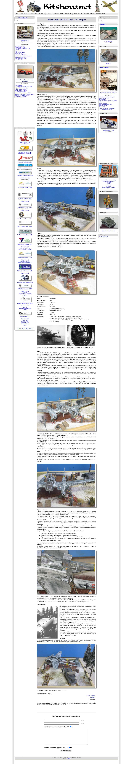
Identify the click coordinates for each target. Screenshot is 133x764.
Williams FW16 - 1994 (108, 130)
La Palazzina (108, 185)
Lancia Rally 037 (25, 40)
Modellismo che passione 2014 (25, 175)
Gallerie (49, 13)
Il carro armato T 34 (104, 98)
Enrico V (108, 208)
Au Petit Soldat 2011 (25, 316)
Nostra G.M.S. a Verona (21, 90)
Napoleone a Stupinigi (20, 96)
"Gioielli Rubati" (22, 18)
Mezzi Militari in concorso (24, 249)
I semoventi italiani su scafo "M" (108, 92)
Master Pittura (24, 321)
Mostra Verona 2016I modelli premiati (25, 143)
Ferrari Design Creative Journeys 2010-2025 (25, 80)
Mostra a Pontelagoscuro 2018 (23, 93)
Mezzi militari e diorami (25, 308)
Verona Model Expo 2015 (24, 168)
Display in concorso (25, 261)
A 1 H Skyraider (108, 41)
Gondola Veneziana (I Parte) (108, 180)
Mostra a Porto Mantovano (25, 162)
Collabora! (24, 13)
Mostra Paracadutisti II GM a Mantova (24, 94)
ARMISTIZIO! (102, 99)
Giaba (69, 761)
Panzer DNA (102, 107)
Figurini (25, 295)
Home (17, 13)
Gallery (93, 697)
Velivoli (25, 292)
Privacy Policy (100, 13)
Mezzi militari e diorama (25, 293)
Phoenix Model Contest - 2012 (25, 303)
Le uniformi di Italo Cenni (105, 109)
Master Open (25, 320)
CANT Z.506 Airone (20, 52)
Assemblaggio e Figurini (108, 187)
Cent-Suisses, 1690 (20, 46)
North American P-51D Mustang (23, 56)
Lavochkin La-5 (19, 59)
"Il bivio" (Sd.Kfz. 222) (20, 57)
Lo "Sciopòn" (108, 182)
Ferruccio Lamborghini (20, 54)
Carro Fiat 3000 (103, 103)
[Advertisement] (25, 112)
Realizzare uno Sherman (108, 231)
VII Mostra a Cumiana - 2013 (25, 244)
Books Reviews (58, 13)
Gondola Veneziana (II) (108, 181)
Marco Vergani (91, 696)
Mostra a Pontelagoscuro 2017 (23, 95)
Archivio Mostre (89, 13)
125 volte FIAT (18, 85)
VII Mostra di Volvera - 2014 (25, 187)
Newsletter (33, 13)
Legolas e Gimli (19, 51)
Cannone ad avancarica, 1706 (22, 48)
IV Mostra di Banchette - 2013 (25, 234)
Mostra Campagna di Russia (25, 226)
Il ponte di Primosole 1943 (105, 104)
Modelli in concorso (25, 178)
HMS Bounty (18, 49)
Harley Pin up (18, 53)
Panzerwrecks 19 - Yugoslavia (106, 108)
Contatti (41, 13)
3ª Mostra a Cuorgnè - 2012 (25, 288)
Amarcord (68, 13)
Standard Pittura (25, 323)
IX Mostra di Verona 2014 (24, 198)
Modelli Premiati (25, 190)
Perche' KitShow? (103, 236)
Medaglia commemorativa (24, 262)
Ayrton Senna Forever (20, 89)
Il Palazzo (108, 186)
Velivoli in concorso (25, 248)
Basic (24, 325)
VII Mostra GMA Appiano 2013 (25, 282)
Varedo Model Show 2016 (24, 152)
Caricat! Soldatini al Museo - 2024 (23, 86)
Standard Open (25, 322)
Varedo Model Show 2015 (24, 153)
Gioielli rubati (78, 13)
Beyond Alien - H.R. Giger (21, 88)
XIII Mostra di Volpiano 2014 (25, 218)
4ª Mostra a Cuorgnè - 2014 (25, 207)
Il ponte (108, 183)
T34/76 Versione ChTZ (21, 58)
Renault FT (108, 63)
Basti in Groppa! (103, 105)
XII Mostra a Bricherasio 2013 (24, 270)
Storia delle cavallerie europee (106, 97)
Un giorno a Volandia (20, 91)
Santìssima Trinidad (20, 47)
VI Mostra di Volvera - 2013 (25, 257)
